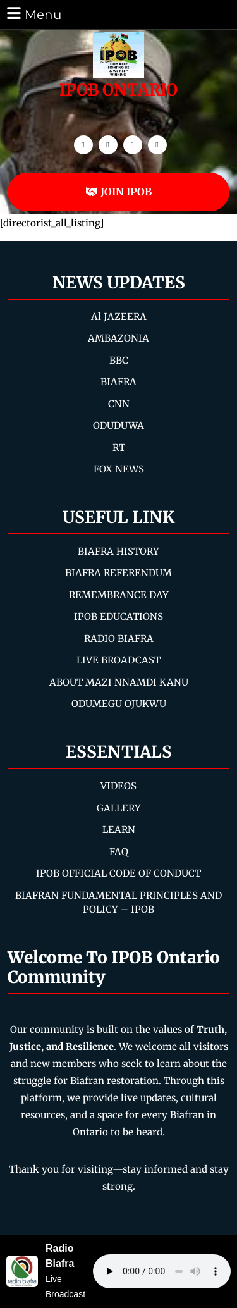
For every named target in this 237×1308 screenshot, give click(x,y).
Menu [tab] (33, 13)
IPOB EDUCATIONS (118, 616)
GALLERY (119, 808)
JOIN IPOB (118, 191)
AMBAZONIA (118, 338)
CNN (119, 404)
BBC (118, 360)
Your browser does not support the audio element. (162, 1271)
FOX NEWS (119, 469)
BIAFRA (118, 382)
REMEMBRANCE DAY (119, 595)
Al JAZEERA (119, 317)
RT (118, 447)
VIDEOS (118, 786)
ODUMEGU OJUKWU (118, 704)
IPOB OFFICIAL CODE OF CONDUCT (118, 873)
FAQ (118, 852)
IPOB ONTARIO (118, 90)
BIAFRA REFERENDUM (118, 573)
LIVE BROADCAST (118, 660)
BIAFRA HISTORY (118, 551)
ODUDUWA (118, 425)
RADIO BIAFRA (119, 638)
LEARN (118, 830)
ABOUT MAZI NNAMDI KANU (118, 682)
